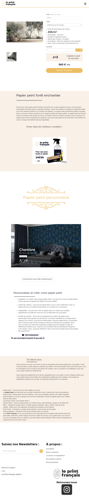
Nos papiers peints (53, 459)
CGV (3, 471)
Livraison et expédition (55, 455)
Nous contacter (52, 452)
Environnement (52, 462)
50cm (49, 17)
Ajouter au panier (64, 70)
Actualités (50, 449)
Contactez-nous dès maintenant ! (37, 279)
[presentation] (18, 459)
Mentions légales (8, 468)
